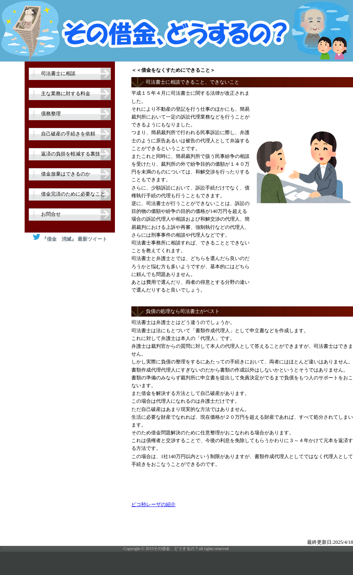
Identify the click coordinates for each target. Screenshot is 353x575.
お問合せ (51, 214)
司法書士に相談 (58, 73)
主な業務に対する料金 (65, 93)
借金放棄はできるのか (65, 174)
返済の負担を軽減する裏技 (70, 154)
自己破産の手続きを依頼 (68, 134)
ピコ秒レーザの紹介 (153, 504)
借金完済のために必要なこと (73, 194)
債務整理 (51, 113)
